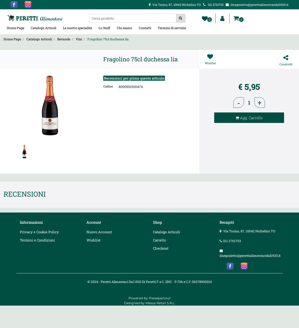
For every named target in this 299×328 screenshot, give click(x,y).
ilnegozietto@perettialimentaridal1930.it (250, 255)
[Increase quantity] (259, 102)
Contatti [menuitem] (145, 28)
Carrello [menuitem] (159, 240)
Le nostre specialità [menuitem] (77, 28)
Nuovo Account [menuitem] (99, 232)
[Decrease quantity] (238, 102)
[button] (180, 18)
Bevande (63, 39)
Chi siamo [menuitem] (124, 28)
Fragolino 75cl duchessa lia (108, 39)
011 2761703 (232, 241)
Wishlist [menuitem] (93, 240)
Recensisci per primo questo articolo (134, 78)
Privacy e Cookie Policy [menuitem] (39, 232)
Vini (79, 39)
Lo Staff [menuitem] (104, 28)
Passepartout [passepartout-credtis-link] (160, 298)
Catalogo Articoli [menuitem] (43, 28)
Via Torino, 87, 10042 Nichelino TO (249, 231)
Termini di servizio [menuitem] (172, 28)
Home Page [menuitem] (15, 28)
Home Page (12, 39)
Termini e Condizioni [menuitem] (37, 240)
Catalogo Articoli (39, 39)
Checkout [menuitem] (160, 248)
